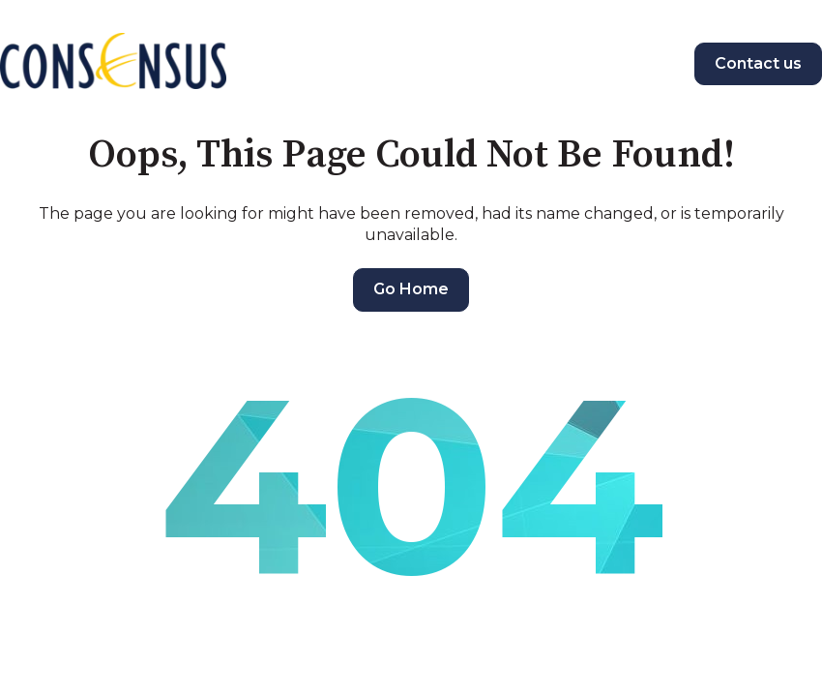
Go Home (411, 289)
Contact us (758, 63)
